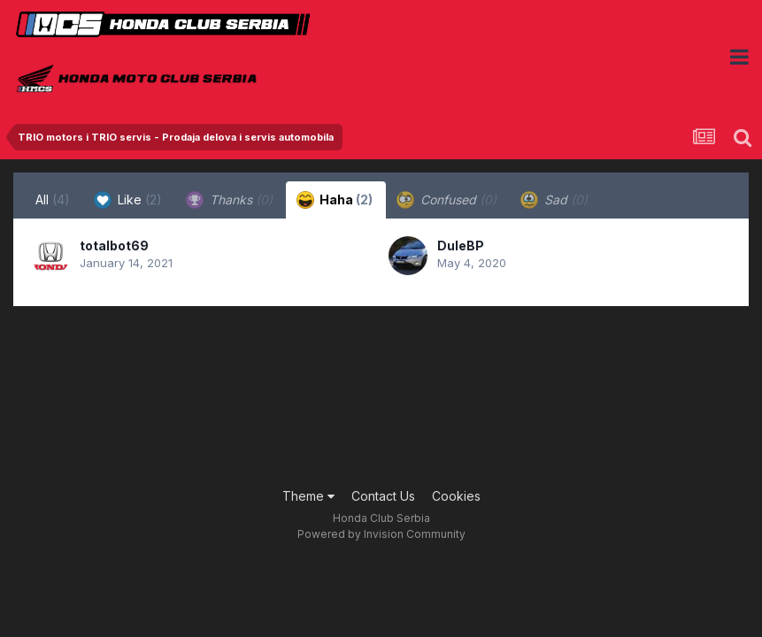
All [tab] (52, 199)
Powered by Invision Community (381, 534)
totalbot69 (114, 245)
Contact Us (383, 495)
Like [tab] (128, 200)
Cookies (456, 495)
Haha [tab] (334, 200)
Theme (308, 495)
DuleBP (460, 245)
